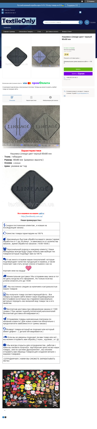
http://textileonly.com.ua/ (32, 216)
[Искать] (81, 22)
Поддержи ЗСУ (72, 5)
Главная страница (9, 31)
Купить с (78, 74)
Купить (78, 69)
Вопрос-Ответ (67, 31)
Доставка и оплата (52, 31)
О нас (39, 31)
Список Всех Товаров (26, 31)
